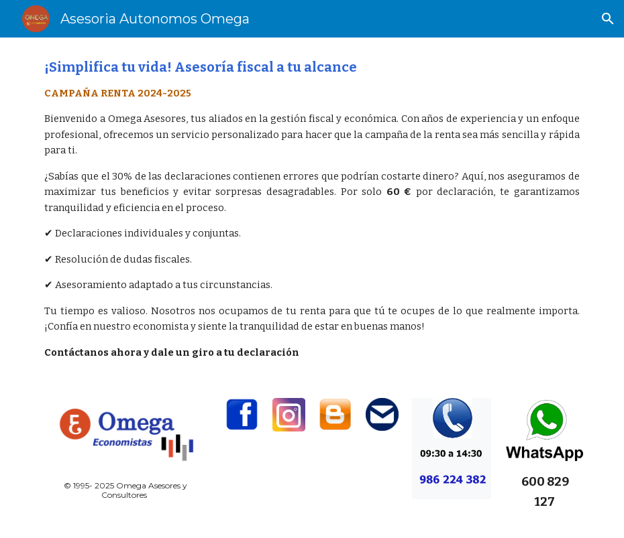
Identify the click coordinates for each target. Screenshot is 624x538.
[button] (608, 19)
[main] (311, 210)
